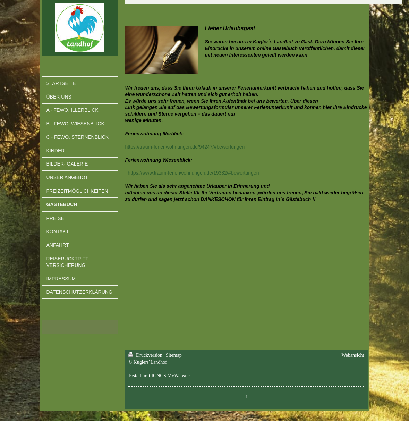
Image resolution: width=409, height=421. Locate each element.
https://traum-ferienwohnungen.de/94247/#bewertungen (185, 147)
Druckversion (145, 355)
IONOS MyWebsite (171, 375)
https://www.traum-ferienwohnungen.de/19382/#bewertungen (193, 173)
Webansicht (353, 355)
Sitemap (174, 355)
